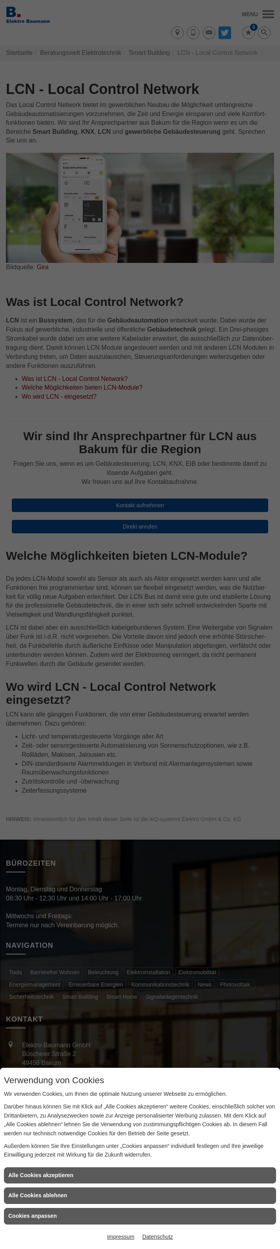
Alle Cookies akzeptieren (40, 1175)
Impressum (120, 1237)
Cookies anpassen (32, 1216)
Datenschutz (157, 1237)
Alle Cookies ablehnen (37, 1195)
